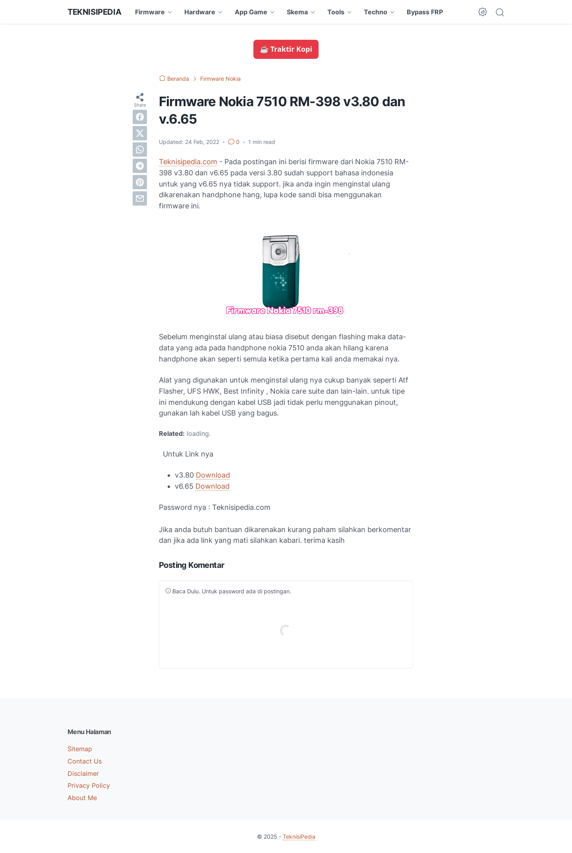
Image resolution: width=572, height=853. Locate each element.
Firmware (150, 12)
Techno (375, 12)
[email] (140, 198)
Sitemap (80, 749)
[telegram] (140, 166)
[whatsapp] (140, 149)
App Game (251, 12)
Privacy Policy (89, 785)
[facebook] (140, 117)
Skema (297, 12)
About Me (82, 798)
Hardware (199, 12)
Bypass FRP (425, 12)
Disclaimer (83, 773)
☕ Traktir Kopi (286, 49)
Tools (335, 12)
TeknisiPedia (94, 12)
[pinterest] (140, 182)
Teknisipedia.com (188, 161)
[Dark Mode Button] (482, 12)
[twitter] (140, 133)
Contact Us (85, 761)
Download (213, 475)
